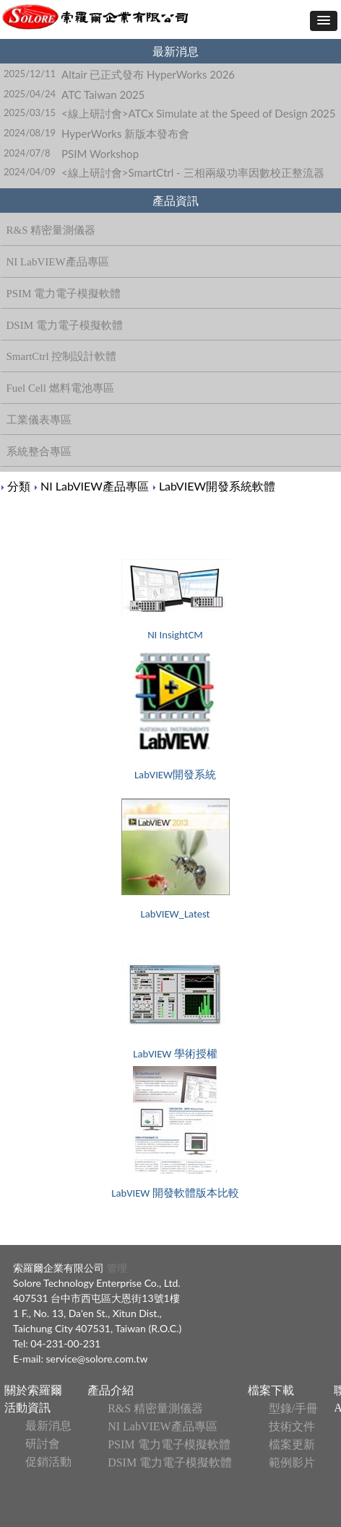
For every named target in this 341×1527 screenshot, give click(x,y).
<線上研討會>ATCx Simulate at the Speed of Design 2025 (198, 113)
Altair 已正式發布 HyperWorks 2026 (148, 74)
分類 (18, 486)
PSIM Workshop (100, 153)
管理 (115, 1268)
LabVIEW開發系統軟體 (217, 486)
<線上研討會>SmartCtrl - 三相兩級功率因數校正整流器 (192, 172)
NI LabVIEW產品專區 (94, 486)
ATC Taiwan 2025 (102, 94)
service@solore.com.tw (97, 1358)
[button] (323, 21)
